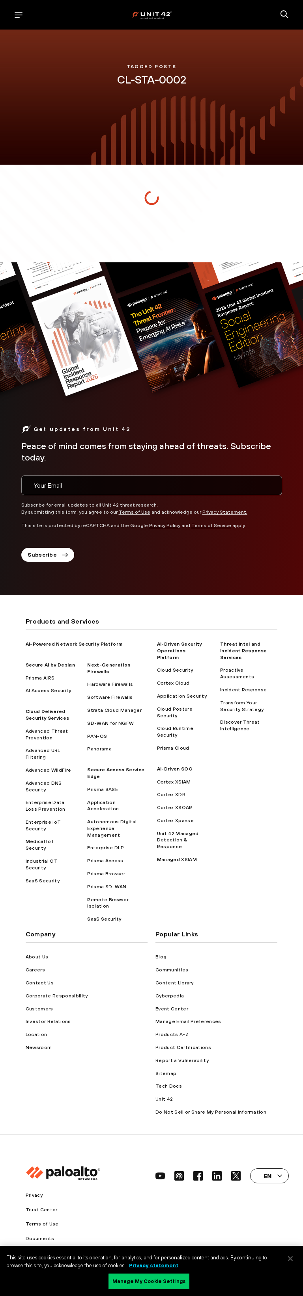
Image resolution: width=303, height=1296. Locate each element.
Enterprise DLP (105, 847)
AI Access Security (48, 690)
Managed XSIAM (177, 859)
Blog (160, 957)
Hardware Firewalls (110, 684)
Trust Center (42, 1209)
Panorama (99, 749)
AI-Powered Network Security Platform (74, 644)
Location (36, 1034)
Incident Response (243, 690)
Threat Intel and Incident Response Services (243, 650)
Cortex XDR (171, 794)
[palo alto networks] (152, 15)
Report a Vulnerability (182, 1060)
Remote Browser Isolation (107, 903)
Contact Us (40, 983)
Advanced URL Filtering (43, 754)
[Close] (290, 1258)
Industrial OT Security (42, 864)
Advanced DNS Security (44, 786)
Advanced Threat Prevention (47, 734)
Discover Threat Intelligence (240, 725)
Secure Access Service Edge (115, 773)
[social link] (160, 1176)
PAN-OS (97, 736)
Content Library (174, 983)
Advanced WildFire (48, 770)
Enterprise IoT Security (43, 825)
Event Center (171, 1009)
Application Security (182, 696)
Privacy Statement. (224, 512)
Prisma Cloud (173, 748)
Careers (35, 970)
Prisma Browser (106, 873)
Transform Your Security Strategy (242, 706)
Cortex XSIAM (174, 782)
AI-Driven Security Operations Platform (179, 650)
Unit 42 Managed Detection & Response (178, 840)
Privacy (34, 1195)
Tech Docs (168, 1086)
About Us (37, 957)
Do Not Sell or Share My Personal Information (210, 1112)
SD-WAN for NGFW (110, 723)
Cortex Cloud (173, 683)
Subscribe (48, 554)
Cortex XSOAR (175, 807)
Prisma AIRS (40, 678)
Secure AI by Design (50, 665)
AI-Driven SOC (174, 769)
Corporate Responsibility (57, 996)
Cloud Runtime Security (175, 732)
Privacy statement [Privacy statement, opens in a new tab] (153, 1265)
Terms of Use (134, 512)
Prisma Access (105, 860)
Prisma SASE (102, 789)
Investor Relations (48, 1021)
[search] (284, 15)
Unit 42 (164, 1099)
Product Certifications (183, 1047)
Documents (40, 1238)
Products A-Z (172, 1034)
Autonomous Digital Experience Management (112, 828)
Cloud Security (175, 670)
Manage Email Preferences (188, 1021)
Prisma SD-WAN (106, 886)
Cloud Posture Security (175, 712)
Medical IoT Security (40, 845)
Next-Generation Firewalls (108, 668)
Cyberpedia (169, 996)
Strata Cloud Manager (114, 710)
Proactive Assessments (237, 673)
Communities (172, 970)
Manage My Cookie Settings (148, 1281)
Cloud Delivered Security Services (47, 715)
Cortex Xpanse (175, 820)
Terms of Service (211, 525)
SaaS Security (43, 881)
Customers (39, 1009)
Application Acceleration (103, 806)
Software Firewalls (110, 697)
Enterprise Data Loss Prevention (45, 806)
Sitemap (165, 1073)
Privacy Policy (164, 525)
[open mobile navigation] (18, 15)
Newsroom (39, 1047)
